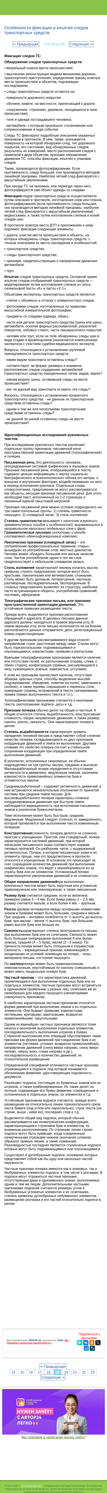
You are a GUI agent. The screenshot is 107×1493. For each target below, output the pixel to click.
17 (40, 1372)
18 (49, 1372)
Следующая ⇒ (81, 44)
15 (22, 1372)
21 (75, 1372)
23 (93, 1372)
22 (84, 1372)
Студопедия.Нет (31, 1485)
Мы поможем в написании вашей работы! (38, 1341)
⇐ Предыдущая (25, 44)
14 (13, 1372)
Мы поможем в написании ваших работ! (53, 1437)
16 (31, 1372)
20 (66, 1372)
